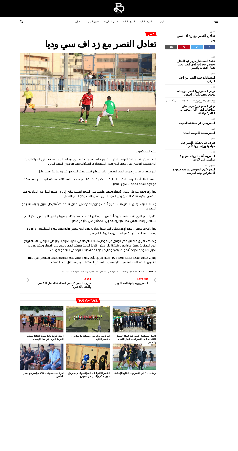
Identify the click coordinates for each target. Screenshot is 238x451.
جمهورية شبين (200, 102)
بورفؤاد (208, 102)
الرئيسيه (160, 21)
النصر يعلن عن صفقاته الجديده (197, 122)
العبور (186, 100)
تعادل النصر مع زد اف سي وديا (196, 37)
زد (210, 31)
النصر (213, 31)
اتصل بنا (77, 21)
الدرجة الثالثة (129, 21)
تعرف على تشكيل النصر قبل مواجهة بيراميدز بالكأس (198, 144)
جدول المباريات (110, 21)
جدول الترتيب (92, 21)
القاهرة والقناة (129, 271)
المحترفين (169, 100)
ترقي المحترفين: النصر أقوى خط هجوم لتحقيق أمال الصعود (195, 92)
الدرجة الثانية (145, 21)
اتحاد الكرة (211, 100)
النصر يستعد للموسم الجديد (199, 132)
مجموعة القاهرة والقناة (82, 271)
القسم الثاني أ (179, 100)
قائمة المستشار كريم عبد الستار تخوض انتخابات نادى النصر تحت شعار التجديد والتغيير (196, 64)
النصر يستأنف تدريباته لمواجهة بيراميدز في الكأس (197, 157)
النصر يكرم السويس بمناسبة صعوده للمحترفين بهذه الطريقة (194, 170)
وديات (65, 271)
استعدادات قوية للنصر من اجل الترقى (197, 79)
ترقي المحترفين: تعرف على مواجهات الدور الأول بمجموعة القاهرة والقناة (197, 109)
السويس (212, 165)
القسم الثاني (113, 271)
